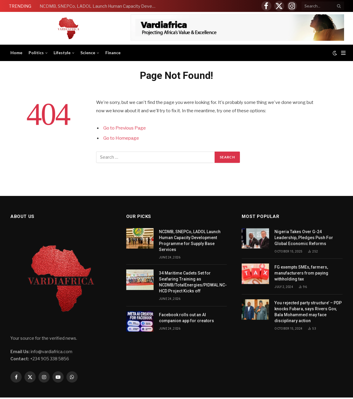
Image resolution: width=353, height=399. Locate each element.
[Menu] (343, 53)
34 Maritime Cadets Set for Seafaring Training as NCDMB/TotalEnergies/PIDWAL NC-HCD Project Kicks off (193, 282)
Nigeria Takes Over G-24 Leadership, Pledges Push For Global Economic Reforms (303, 237)
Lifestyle (62, 52)
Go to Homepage (121, 138)
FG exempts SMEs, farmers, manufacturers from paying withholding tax (301, 273)
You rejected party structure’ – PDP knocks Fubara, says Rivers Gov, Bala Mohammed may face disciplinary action (308, 311)
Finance (113, 52)
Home (16, 52)
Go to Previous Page (124, 128)
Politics (36, 52)
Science (87, 52)
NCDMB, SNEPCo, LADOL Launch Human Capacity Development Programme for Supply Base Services (99, 6)
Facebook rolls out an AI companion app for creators (186, 317)
